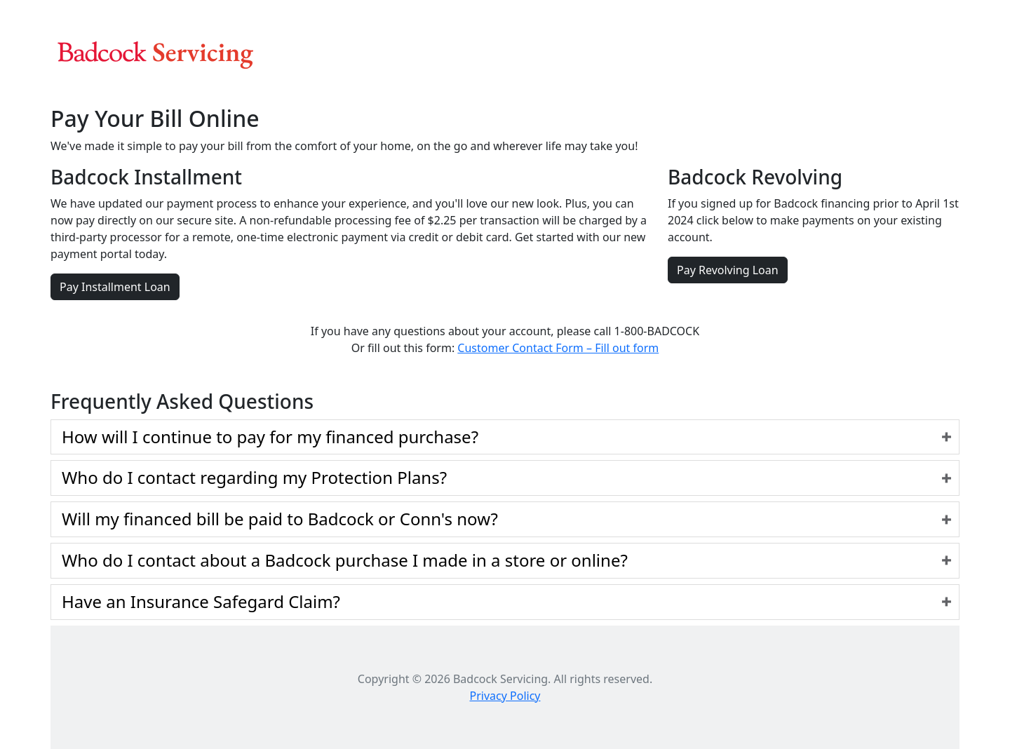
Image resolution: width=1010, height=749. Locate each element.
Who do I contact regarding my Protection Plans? (254, 477)
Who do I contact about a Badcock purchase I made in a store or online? (345, 560)
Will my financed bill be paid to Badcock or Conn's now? (280, 518)
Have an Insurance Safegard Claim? (201, 601)
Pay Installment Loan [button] (115, 287)
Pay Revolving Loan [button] (728, 270)
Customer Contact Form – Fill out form (558, 348)
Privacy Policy (505, 695)
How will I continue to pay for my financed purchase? (270, 436)
